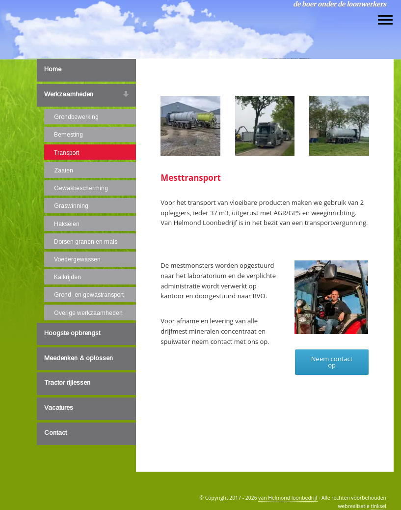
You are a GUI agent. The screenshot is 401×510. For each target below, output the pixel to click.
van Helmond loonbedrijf (71, 9)
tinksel (378, 506)
